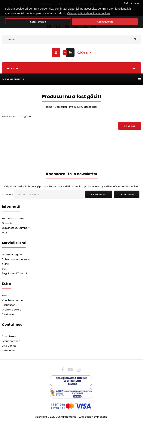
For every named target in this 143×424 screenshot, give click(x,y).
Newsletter (8, 350)
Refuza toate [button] (131, 3)
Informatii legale (12, 254)
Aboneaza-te (99, 194)
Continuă (129, 126)
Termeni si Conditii (13, 218)
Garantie (7, 223)
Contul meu (9, 336)
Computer (61, 107)
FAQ (4, 232)
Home (49, 107)
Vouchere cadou (12, 300)
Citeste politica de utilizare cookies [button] (88, 13)
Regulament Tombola (15, 273)
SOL (4, 268)
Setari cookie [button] (38, 21)
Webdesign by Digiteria (93, 417)
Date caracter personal (16, 259)
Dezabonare (127, 194)
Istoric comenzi (11, 341)
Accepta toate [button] (105, 21)
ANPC (5, 264)
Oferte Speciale (11, 309)
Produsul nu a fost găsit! (83, 107)
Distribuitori (8, 305)
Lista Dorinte (9, 346)
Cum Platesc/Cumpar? (16, 228)
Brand (5, 295)
